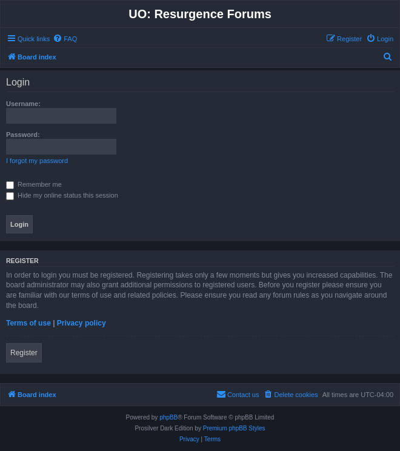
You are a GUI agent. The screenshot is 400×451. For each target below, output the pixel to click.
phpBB (168, 417)
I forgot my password (37, 160)
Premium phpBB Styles (234, 428)
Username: (23, 103)
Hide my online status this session (62, 195)
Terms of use (28, 323)
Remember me (34, 184)
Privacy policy (81, 323)
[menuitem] (65, 39)
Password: (23, 134)
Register (24, 353)
